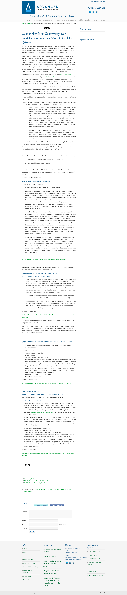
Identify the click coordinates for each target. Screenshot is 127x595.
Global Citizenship (28, 559)
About (25, 548)
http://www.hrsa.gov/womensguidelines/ (42, 412)
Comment (25, 511)
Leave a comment (27, 491)
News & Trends (60, 489)
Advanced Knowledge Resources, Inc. (41, 8)
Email (24, 524)
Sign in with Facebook (57, 505)
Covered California (93, 555)
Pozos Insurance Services (95, 568)
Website (24, 528)
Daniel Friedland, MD (94, 558)
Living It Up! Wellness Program (31, 567)
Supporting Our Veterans (31, 478)
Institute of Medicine (52, 77)
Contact (25, 556)
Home (23, 23)
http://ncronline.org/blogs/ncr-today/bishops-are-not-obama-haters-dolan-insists (44, 259)
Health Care (44, 489)
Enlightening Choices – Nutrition (94, 563)
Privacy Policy (27, 576)
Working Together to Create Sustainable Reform (37, 480)
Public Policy (68, 489)
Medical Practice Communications (27, 571)
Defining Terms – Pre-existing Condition (35, 482)
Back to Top (103, 593)
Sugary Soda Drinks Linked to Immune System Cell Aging (52, 563)
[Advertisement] (92, 71)
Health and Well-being (29, 563)
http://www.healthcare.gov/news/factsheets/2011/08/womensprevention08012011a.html (46, 383)
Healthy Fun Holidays (50, 556)
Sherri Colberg (92, 571)
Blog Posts (29, 23)
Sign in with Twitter (41, 505)
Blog (24, 552)
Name (24, 520)
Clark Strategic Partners (95, 551)
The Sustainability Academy (96, 575)
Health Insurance (51, 489)
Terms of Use (26, 580)
